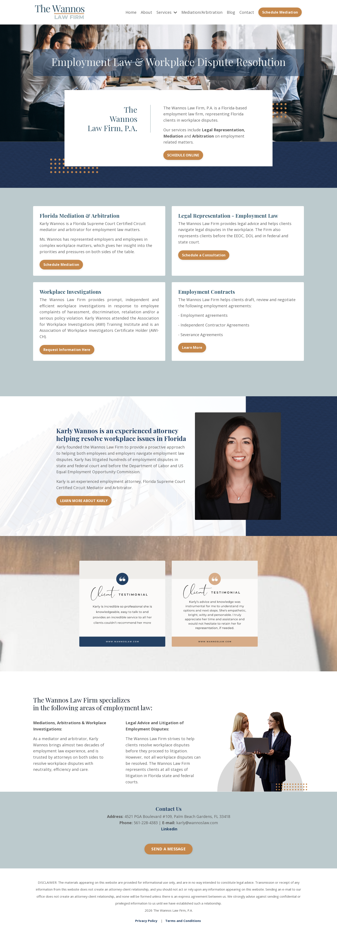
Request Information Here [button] (66, 350)
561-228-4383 (146, 823)
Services (166, 12)
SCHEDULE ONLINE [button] (183, 155)
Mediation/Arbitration (201, 12)
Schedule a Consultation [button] (204, 255)
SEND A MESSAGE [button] (168, 850)
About (146, 12)
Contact (246, 12)
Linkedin (169, 829)
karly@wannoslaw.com (197, 823)
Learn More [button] (192, 348)
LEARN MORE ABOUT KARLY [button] (84, 501)
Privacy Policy (146, 921)
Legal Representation (223, 130)
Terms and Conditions (183, 921)
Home (131, 12)
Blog (231, 12)
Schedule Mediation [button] (280, 12)
